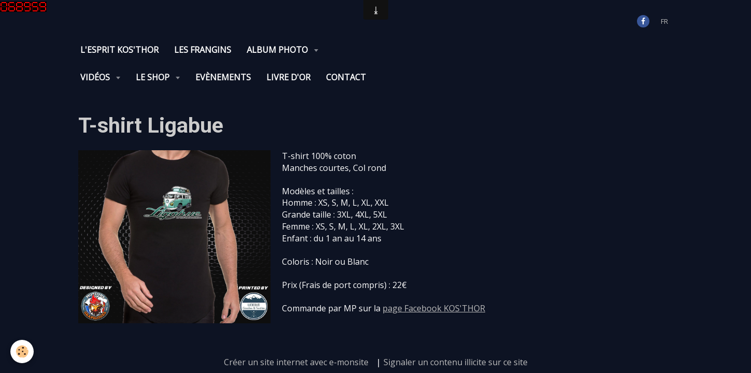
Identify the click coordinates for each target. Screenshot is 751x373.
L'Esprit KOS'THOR (119, 49)
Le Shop (407, 49)
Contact (599, 49)
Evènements (476, 49)
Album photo (278, 49)
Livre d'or (542, 49)
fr (664, 21)
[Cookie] (22, 351)
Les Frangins (202, 49)
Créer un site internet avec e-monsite (296, 334)
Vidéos (349, 49)
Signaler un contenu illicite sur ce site (456, 334)
